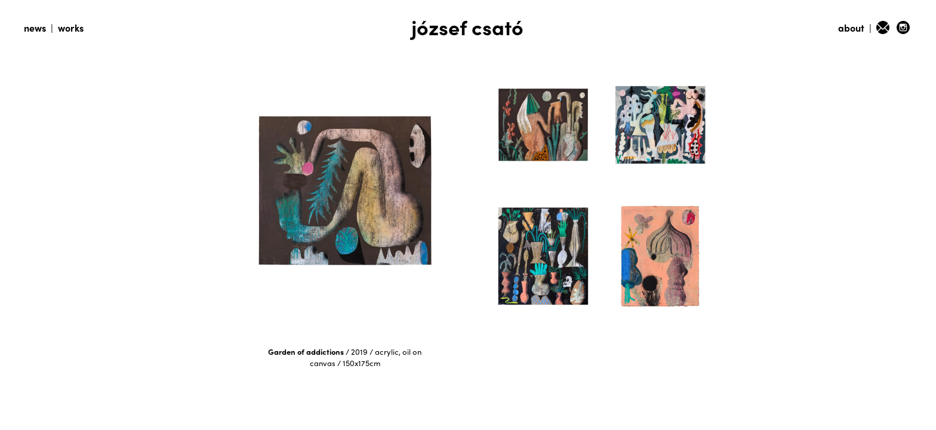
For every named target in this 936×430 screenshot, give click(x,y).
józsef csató (467, 26)
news (35, 28)
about (851, 28)
